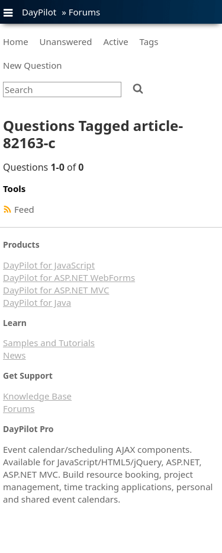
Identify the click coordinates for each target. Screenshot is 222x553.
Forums (85, 12)
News (14, 355)
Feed (24, 209)
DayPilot (39, 12)
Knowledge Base (37, 396)
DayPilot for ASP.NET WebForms (69, 277)
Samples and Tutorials (49, 343)
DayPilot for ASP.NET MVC (56, 290)
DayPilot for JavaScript (49, 265)
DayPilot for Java (37, 302)
